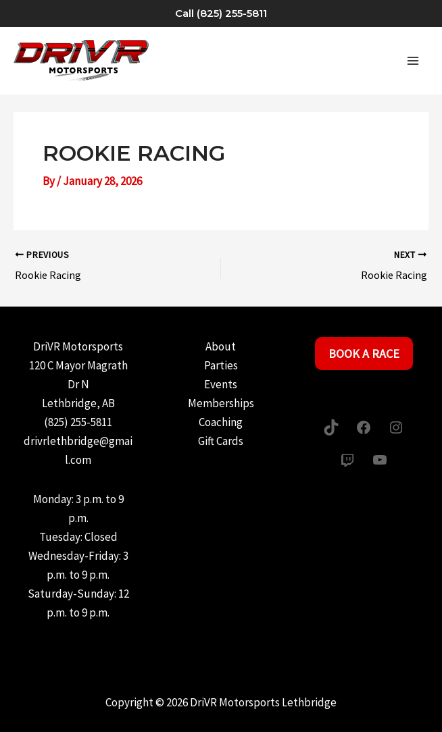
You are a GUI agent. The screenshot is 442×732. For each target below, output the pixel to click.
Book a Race (363, 353)
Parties (221, 365)
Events (220, 384)
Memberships (221, 403)
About (220, 346)
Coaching (221, 422)
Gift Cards (220, 441)
